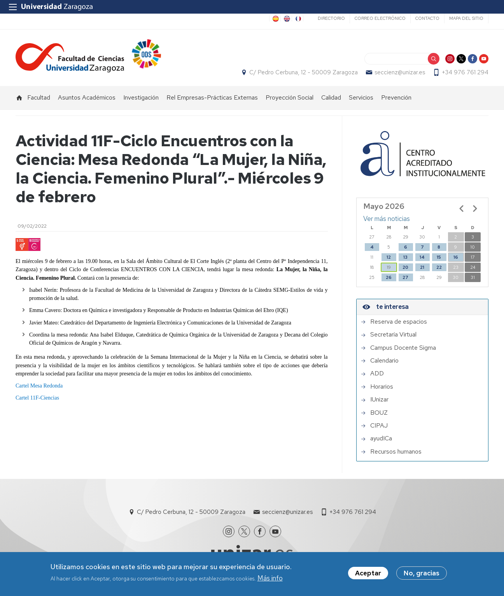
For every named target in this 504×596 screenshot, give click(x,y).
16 (455, 257)
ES (275, 18)
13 (405, 257)
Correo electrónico (380, 18)
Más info (270, 578)
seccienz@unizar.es (399, 72)
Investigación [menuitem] (141, 97)
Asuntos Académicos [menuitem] (87, 97)
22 (439, 267)
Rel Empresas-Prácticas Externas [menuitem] (212, 97)
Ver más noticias (386, 219)
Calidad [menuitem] (331, 97)
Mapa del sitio (466, 18)
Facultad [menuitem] (38, 97)
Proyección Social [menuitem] (289, 97)
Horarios (381, 386)
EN (286, 18)
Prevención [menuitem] (396, 97)
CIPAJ (379, 425)
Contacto (427, 18)
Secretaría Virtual (393, 334)
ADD (377, 373)
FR (297, 18)
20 (405, 267)
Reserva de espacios (398, 321)
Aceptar (368, 573)
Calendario (384, 360)
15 (439, 257)
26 (389, 277)
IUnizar (379, 399)
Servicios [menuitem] (361, 97)
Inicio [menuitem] (19, 97)
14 (422, 257)
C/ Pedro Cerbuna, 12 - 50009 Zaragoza (303, 72)
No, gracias (421, 573)
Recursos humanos (396, 451)
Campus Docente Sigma (403, 347)
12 (389, 257)
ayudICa (381, 438)
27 (405, 277)
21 (422, 267)
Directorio (331, 18)
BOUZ (379, 412)
